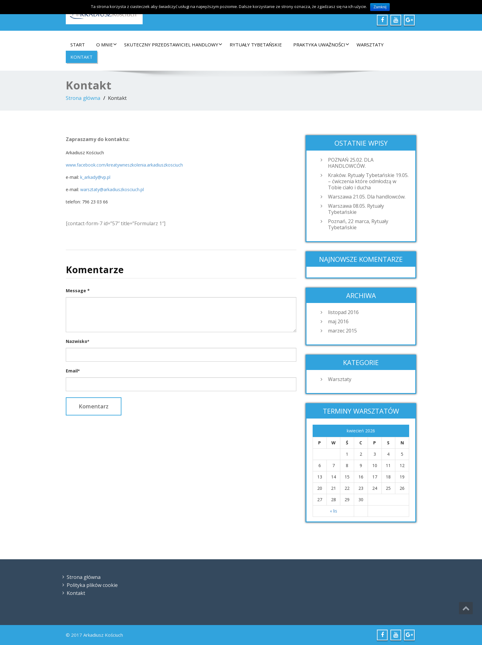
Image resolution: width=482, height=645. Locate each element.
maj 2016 (338, 321)
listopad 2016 (343, 312)
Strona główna (83, 97)
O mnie (106, 44)
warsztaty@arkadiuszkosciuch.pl (112, 189)
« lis (333, 511)
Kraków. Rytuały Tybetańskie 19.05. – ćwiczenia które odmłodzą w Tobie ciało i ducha (368, 181)
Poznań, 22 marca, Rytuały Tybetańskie (358, 224)
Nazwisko (77, 341)
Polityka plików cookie (92, 585)
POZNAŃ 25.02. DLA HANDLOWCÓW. (350, 163)
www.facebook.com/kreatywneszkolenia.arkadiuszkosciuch (124, 165)
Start (77, 44)
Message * (78, 290)
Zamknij (379, 7)
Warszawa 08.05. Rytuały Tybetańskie (356, 209)
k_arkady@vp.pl (95, 177)
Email (73, 371)
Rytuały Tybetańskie (256, 44)
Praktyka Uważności (321, 44)
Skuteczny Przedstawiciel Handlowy (173, 44)
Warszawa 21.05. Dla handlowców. (366, 197)
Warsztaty (370, 44)
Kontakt (81, 57)
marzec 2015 (342, 331)
